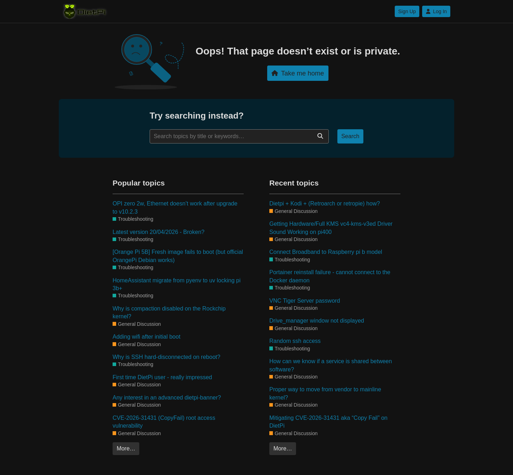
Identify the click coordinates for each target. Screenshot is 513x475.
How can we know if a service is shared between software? (330, 365)
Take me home (297, 73)
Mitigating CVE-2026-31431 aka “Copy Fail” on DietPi (328, 422)
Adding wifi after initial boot (146, 337)
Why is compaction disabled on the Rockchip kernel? (169, 312)
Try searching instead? (197, 115)
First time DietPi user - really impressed (162, 377)
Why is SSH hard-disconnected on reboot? (166, 357)
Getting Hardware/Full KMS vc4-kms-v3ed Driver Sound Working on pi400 (331, 228)
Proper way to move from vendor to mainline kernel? (325, 393)
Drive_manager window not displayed (316, 321)
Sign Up (407, 11)
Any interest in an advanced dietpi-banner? (167, 398)
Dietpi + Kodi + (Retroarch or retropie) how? (324, 203)
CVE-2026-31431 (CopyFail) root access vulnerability (164, 422)
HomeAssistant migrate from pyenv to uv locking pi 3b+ (176, 284)
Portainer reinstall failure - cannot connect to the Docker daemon (329, 276)
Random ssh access (295, 341)
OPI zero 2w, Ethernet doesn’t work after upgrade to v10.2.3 (175, 207)
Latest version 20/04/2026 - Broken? (158, 232)
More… (125, 448)
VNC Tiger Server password (304, 301)
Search (350, 136)
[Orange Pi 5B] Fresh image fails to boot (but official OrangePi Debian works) (178, 256)
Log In (436, 11)
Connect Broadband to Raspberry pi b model (325, 252)
